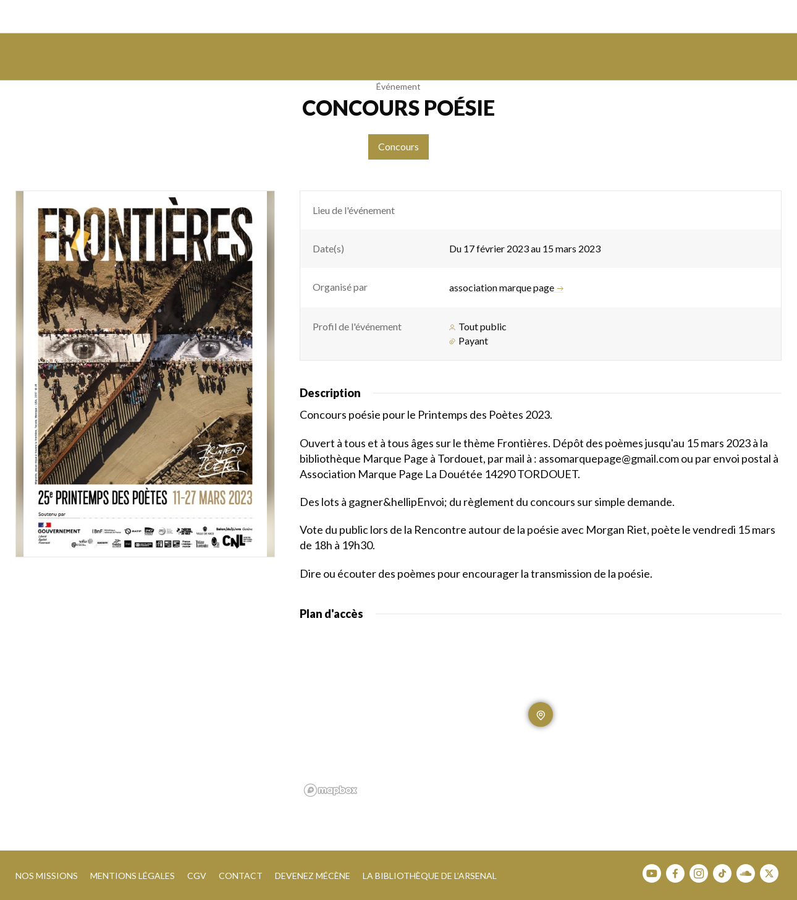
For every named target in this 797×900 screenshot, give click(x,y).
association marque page (506, 288)
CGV (196, 875)
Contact (241, 875)
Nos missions (46, 875)
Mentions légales (132, 875)
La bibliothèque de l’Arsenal (430, 875)
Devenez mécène (312, 875)
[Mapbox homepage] (330, 790)
